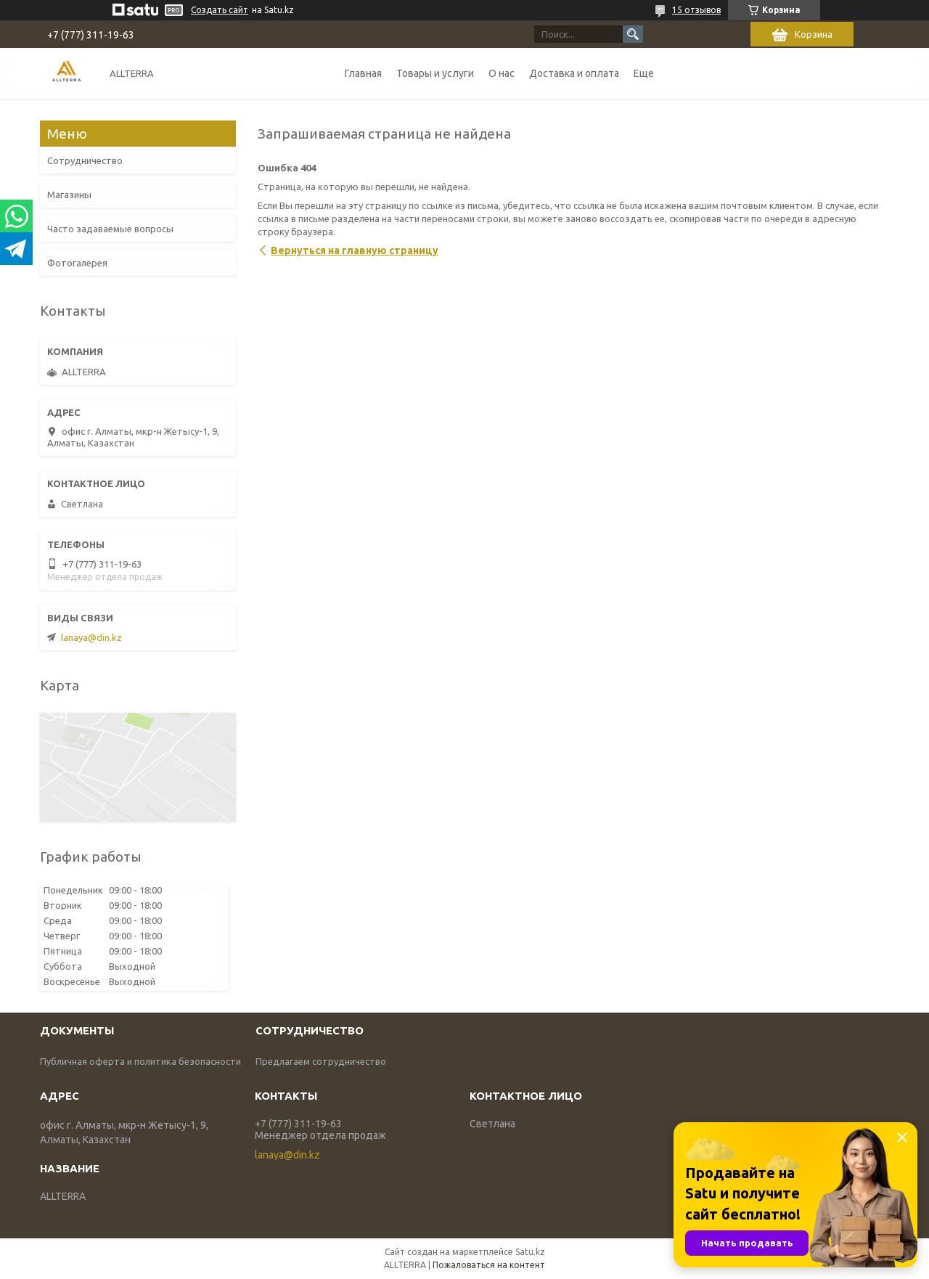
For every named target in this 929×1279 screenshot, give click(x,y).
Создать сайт (219, 10)
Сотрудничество (85, 160)
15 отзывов (696, 10)
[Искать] (633, 34)
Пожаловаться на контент (489, 1265)
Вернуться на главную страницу (354, 250)
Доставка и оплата (574, 73)
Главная (363, 73)
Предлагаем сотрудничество (320, 1061)
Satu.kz (530, 1251)
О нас (501, 73)
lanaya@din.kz (91, 637)
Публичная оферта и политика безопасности (140, 1061)
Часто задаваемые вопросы (110, 229)
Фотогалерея (77, 263)
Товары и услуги (435, 73)
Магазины (69, 194)
